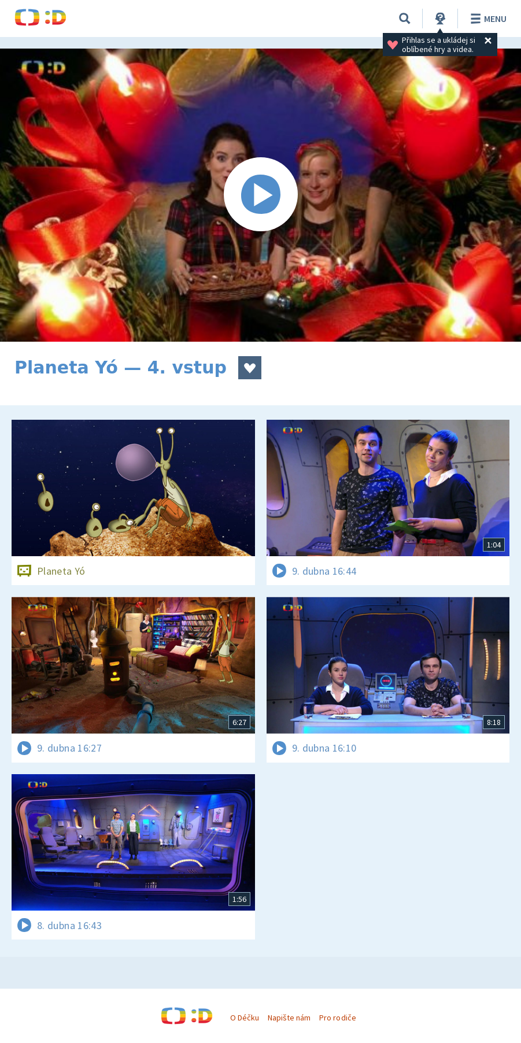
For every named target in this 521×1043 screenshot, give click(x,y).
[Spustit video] (260, 195)
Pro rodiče (337, 1017)
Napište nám (289, 1017)
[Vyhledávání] (404, 18)
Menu (487, 18)
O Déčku (244, 1017)
